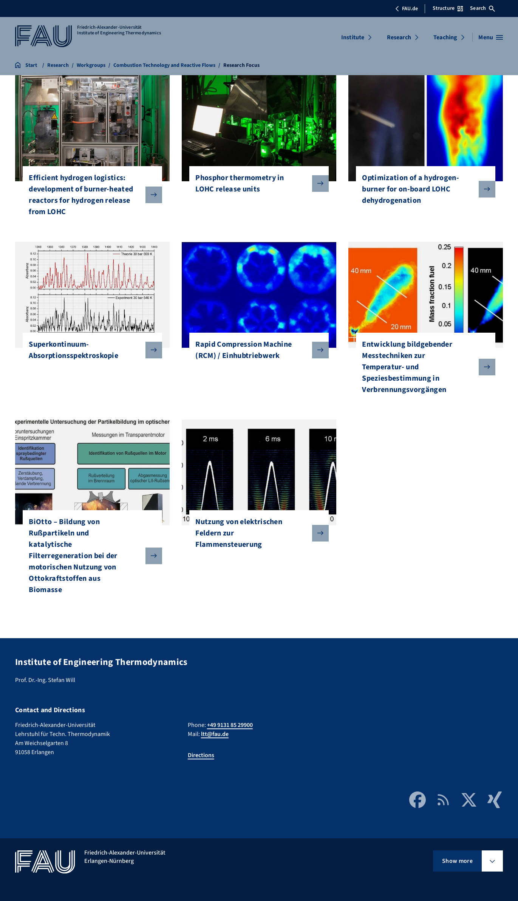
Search (482, 8)
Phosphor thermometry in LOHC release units (255, 183)
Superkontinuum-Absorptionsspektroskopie (89, 350)
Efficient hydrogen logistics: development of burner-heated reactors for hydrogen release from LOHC (89, 195)
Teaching (445, 37)
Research (399, 37)
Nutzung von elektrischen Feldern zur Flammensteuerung (255, 533)
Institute (352, 37)
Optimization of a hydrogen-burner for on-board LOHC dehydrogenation (422, 189)
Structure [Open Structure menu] (448, 8)
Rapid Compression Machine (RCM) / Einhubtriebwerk (255, 350)
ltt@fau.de (215, 734)
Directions (201, 755)
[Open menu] (490, 37)
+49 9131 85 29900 (230, 725)
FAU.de (406, 8)
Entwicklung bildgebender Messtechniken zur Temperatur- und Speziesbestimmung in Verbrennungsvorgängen (422, 367)
